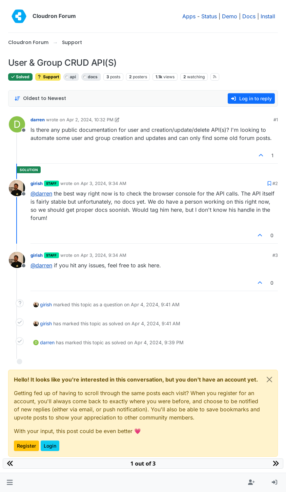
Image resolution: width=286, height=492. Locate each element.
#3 (275, 255)
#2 (275, 183)
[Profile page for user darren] (17, 124)
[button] (10, 482)
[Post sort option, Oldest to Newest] (40, 98)
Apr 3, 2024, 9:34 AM (103, 183)
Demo (229, 16)
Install (268, 16)
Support (48, 76)
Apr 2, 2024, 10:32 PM (90, 119)
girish (36, 183)
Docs (249, 16)
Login (50, 446)
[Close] (269, 379)
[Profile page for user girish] (17, 188)
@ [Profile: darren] (41, 193)
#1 (275, 119)
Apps (189, 16)
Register (26, 446)
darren (37, 119)
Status (209, 16)
